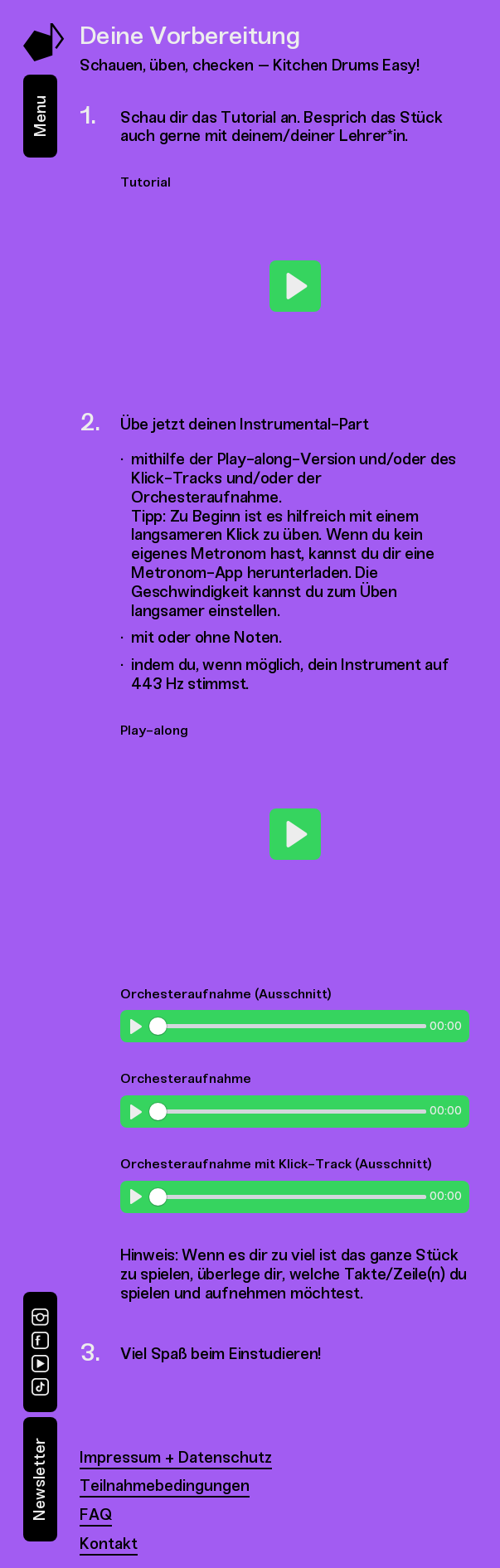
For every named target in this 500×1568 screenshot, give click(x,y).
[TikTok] (40, 1387)
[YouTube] (40, 1363)
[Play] (295, 286)
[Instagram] (40, 1317)
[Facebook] (40, 1340)
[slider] (287, 1026)
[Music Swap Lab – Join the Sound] (44, 57)
